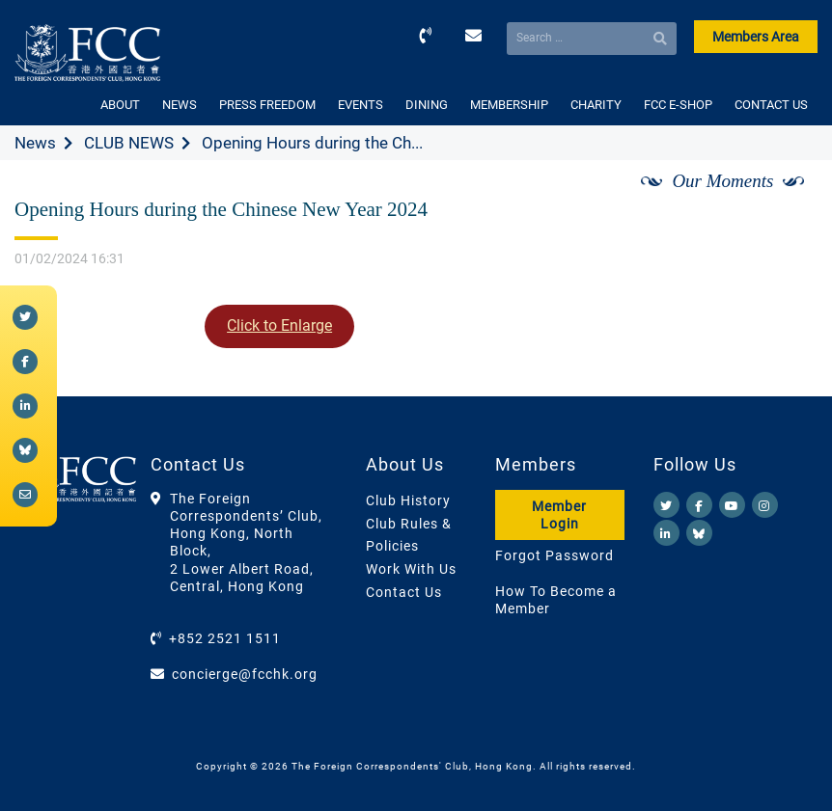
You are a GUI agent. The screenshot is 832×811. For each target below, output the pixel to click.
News (35, 142)
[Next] (782, 203)
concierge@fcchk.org (245, 674)
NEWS (179, 104)
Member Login (559, 515)
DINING (426, 104)
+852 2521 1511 (225, 638)
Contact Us (404, 592)
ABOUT (120, 104)
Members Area (755, 36)
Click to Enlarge (279, 325)
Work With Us (411, 569)
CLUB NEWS (129, 142)
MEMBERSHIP (509, 104)
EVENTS (360, 104)
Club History (408, 500)
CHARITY (596, 104)
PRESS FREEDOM (267, 104)
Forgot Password (554, 555)
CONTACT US (771, 104)
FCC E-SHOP (678, 104)
